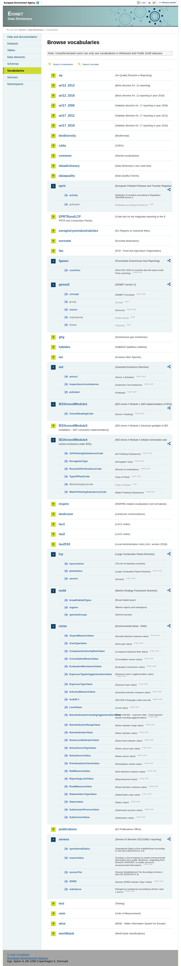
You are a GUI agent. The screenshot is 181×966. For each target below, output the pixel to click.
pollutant (74, 392)
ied (61, 367)
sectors (73, 578)
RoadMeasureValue (80, 786)
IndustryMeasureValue (82, 691)
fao (61, 250)
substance (75, 889)
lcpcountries (76, 563)
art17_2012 (67, 115)
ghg (61, 337)
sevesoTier (75, 872)
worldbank (66, 933)
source (73, 309)
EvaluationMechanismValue (85, 666)
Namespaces (15, 84)
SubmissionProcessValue (84, 809)
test (61, 903)
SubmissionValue (79, 817)
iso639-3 (74, 699)
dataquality (67, 175)
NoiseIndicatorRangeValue (84, 724)
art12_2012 (67, 85)
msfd (62, 590)
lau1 (62, 524)
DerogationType (78, 461)
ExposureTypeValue (80, 684)
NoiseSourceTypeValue (82, 747)
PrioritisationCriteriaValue (84, 763)
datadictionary (69, 165)
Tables (11, 50)
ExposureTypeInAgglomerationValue (90, 674)
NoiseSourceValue (80, 755)
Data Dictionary (35, 30)
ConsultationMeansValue (83, 658)
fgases (63, 260)
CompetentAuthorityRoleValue (87, 651)
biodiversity (67, 135)
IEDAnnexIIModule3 (73, 425)
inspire (64, 504)
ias (61, 357)
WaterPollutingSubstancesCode (87, 491)
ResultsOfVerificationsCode (85, 468)
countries (74, 270)
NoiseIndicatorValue (81, 732)
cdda (62, 145)
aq (60, 75)
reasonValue (76, 857)
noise (63, 626)
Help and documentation (22, 36)
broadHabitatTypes (80, 600)
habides (64, 347)
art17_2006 (67, 105)
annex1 (73, 376)
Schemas (13, 63)
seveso (64, 839)
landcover (66, 514)
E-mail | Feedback (18, 954)
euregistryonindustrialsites (78, 230)
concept (74, 294)
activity (73, 195)
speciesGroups (78, 614)
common (65, 155)
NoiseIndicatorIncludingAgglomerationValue (91, 714)
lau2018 (64, 544)
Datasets (12, 43)
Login (143, 2)
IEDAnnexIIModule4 (73, 439)
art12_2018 (67, 95)
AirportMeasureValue (81, 635)
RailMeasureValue (79, 771)
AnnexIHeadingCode (81, 413)
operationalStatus (79, 848)
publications (68, 829)
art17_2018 (67, 125)
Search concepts (90, 64)
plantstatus (75, 570)
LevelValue (75, 707)
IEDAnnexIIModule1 (73, 404)
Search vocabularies (63, 64)
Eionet (22, 30)
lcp (61, 554)
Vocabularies (15, 70)
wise (62, 923)
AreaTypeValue (78, 643)
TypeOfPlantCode (79, 476)
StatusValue (76, 801)
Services (12, 77)
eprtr (62, 185)
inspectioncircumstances (84, 384)
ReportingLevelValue (81, 778)
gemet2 (64, 284)
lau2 (62, 534)
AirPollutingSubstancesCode (86, 453)
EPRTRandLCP (70, 216)
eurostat (65, 240)
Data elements (16, 57)
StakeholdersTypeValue (83, 794)
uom (62, 913)
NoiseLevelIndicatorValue (84, 740)
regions (73, 607)
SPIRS (73, 881)
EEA (23, 3)
